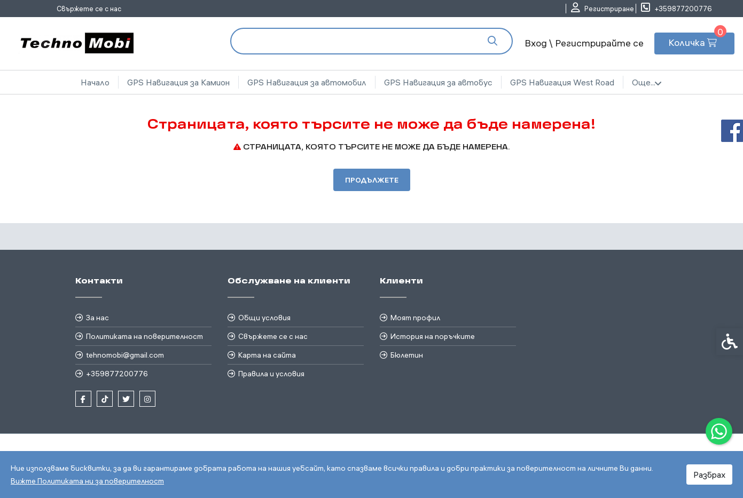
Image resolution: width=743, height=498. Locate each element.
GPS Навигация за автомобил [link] (306, 82)
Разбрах (709, 474)
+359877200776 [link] (117, 373)
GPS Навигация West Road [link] (562, 82)
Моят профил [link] (415, 317)
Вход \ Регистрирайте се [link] (584, 43)
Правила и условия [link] (271, 373)
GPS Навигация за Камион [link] (178, 82)
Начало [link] (95, 82)
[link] (719, 431)
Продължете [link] (371, 180)
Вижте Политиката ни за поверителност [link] (87, 481)
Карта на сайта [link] (267, 355)
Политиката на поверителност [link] (144, 336)
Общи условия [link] (264, 317)
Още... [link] (647, 83)
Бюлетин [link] (406, 355)
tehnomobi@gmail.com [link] (125, 355)
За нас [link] (97, 317)
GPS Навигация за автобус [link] (438, 82)
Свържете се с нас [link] (89, 8)
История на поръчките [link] (432, 336)
